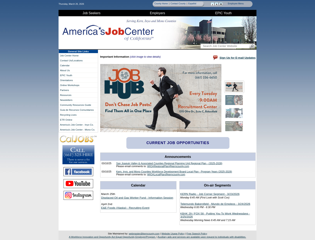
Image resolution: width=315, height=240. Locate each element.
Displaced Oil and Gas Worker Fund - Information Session (137, 197)
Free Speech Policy (197, 233)
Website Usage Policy (173, 233)
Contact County (178, 3)
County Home (161, 3)
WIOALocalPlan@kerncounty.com (166, 174)
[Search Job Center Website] (252, 46)
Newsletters (66, 100)
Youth (223, 13)
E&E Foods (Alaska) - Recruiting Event (125, 207)
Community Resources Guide (75, 105)
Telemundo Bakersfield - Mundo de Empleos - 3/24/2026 (215, 203)
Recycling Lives (68, 115)
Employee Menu (236, 3)
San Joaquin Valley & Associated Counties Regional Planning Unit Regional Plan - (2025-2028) (169, 163)
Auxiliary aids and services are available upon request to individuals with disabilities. (202, 237)
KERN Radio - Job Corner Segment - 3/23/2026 (210, 194)
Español (192, 3)
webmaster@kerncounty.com (144, 233)
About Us (65, 70)
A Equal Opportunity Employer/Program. (112, 237)
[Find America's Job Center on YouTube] (78, 183)
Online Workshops (69, 85)
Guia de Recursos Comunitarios (77, 110)
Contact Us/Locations (71, 60)
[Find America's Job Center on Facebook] (78, 171)
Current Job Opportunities (177, 143)
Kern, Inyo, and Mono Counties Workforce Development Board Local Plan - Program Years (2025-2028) (174, 171)
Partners (64, 90)
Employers (157, 13)
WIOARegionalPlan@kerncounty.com (168, 166)
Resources (65, 95)
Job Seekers (92, 13)
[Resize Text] (217, 4)
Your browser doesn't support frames (172, 98)
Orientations (66, 80)
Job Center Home (69, 55)
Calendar (65, 65)
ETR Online (66, 120)
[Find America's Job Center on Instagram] (78, 195)
